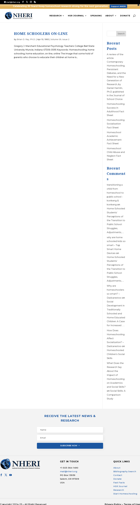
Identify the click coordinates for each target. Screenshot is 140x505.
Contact (117, 473)
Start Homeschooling (125, 492)
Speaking (96, 14)
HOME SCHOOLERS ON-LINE (41, 32)
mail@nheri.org (68, 470)
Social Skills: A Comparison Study (116, 393)
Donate (125, 14)
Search (121, 32)
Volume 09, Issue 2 (60, 38)
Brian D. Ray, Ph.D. (26, 38)
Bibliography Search (124, 470)
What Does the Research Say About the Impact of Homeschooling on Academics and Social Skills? (116, 373)
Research (55, 14)
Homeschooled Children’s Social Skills (116, 352)
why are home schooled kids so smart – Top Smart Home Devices (116, 244)
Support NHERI (118, 6)
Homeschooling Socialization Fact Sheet (116, 122)
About (109, 14)
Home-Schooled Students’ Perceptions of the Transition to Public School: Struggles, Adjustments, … (116, 219)
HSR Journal (76, 14)
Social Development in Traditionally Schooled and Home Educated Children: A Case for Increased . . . (116, 312)
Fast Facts (119, 481)
